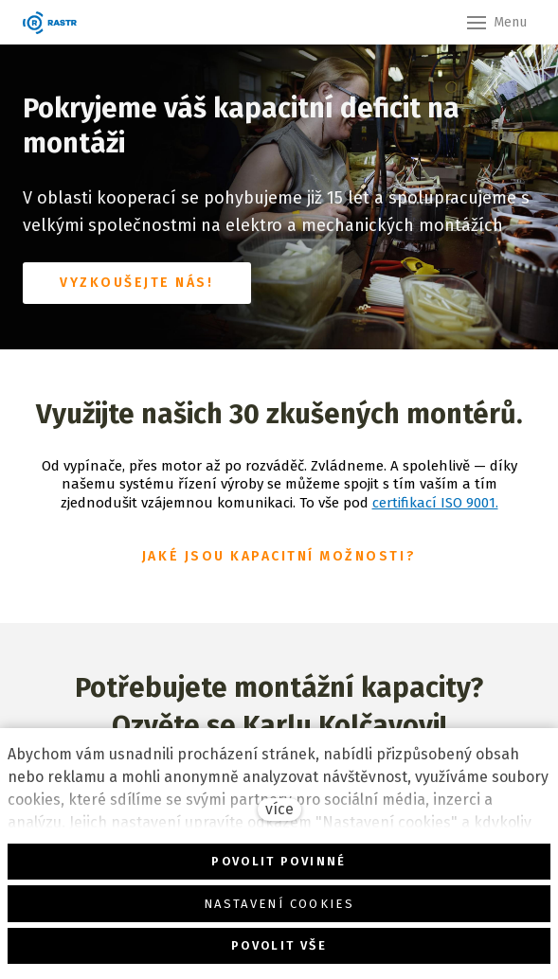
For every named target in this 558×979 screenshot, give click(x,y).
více (279, 809)
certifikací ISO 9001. (435, 502)
